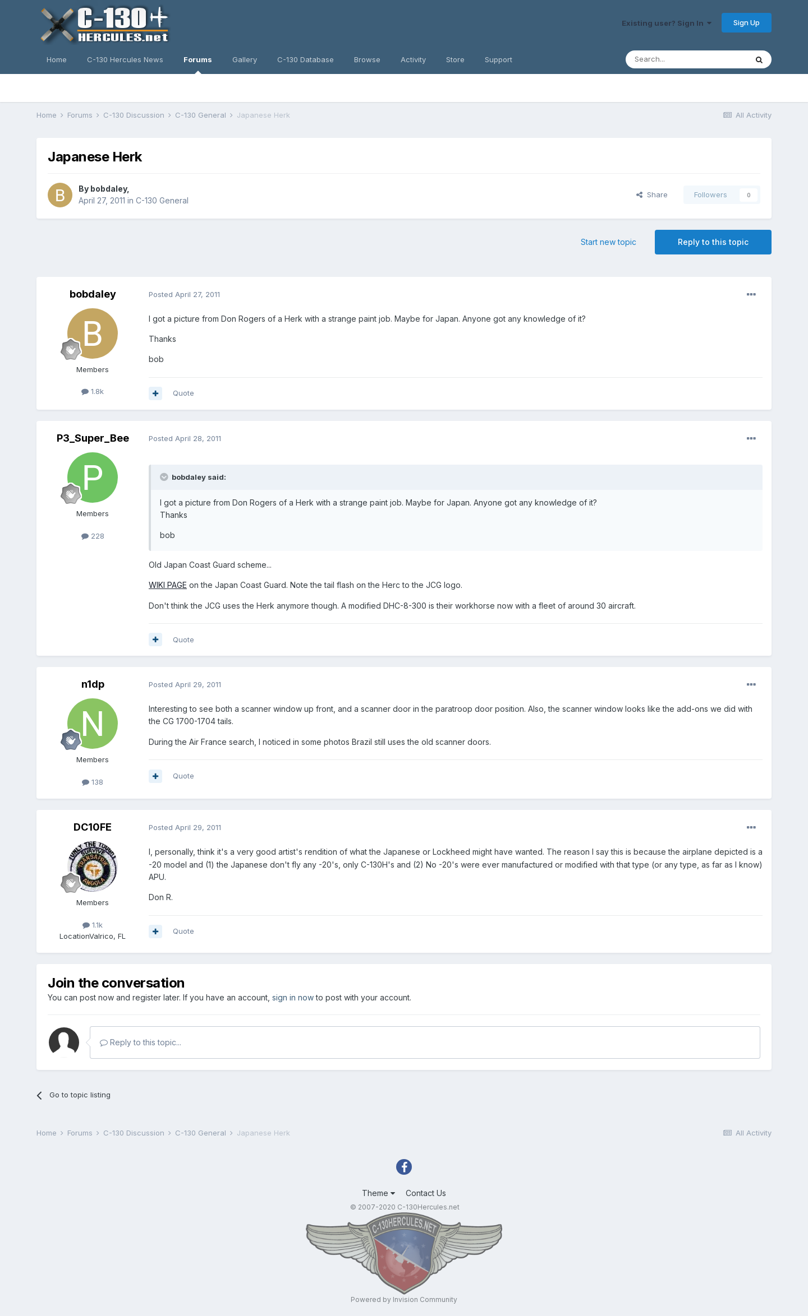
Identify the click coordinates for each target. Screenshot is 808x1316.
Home (57, 59)
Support (498, 59)
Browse (367, 59)
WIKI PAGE (168, 585)
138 (92, 781)
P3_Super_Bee (93, 438)
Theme (378, 1193)
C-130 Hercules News (125, 59)
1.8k (92, 391)
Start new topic (608, 242)
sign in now (293, 997)
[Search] (686, 59)
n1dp (92, 684)
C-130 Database (305, 59)
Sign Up (746, 22)
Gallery (244, 59)
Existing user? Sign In (666, 22)
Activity (413, 59)
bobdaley (108, 188)
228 (92, 535)
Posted (184, 294)
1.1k (92, 924)
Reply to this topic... (140, 1042)
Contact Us (426, 1193)
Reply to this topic (713, 242)
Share (652, 194)
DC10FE (93, 827)
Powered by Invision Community (404, 1299)
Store (455, 59)
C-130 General (162, 200)
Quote (183, 392)
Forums (197, 64)
